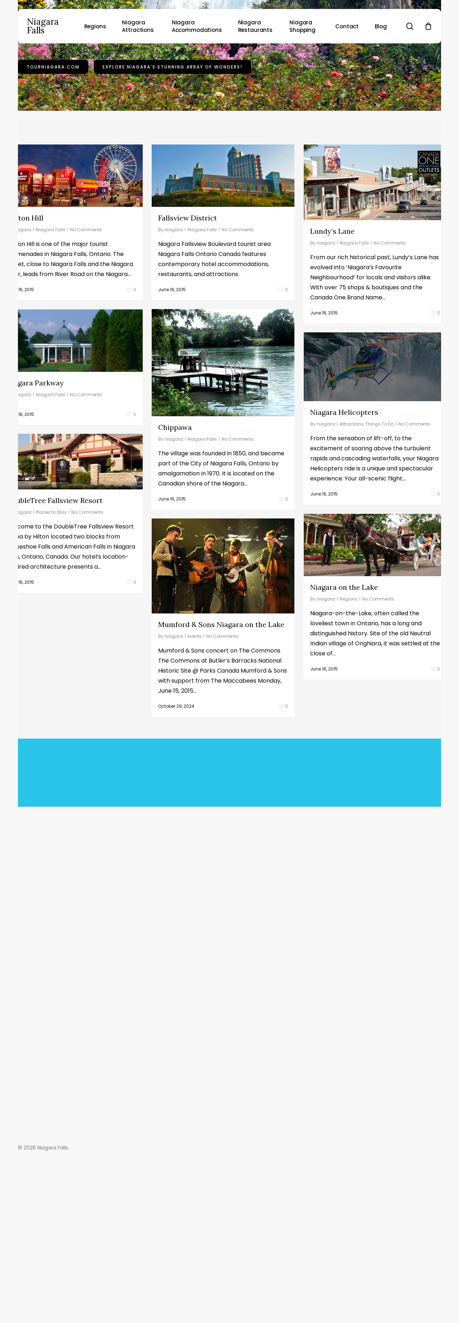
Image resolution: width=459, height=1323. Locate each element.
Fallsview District (187, 316)
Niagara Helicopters (344, 510)
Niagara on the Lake (344, 685)
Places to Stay (203, 611)
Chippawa (23, 525)
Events (43, 735)
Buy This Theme (194, 969)
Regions (349, 697)
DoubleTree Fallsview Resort (206, 598)
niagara (22, 328)
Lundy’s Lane (332, 329)
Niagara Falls (43, 26)
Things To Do (379, 522)
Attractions (352, 522)
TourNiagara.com (53, 135)
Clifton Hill (24, 316)
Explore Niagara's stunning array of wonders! (172, 135)
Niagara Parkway (187, 480)
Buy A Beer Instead (259, 969)
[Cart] (428, 26)
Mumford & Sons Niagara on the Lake (69, 723)
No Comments (86, 328)
